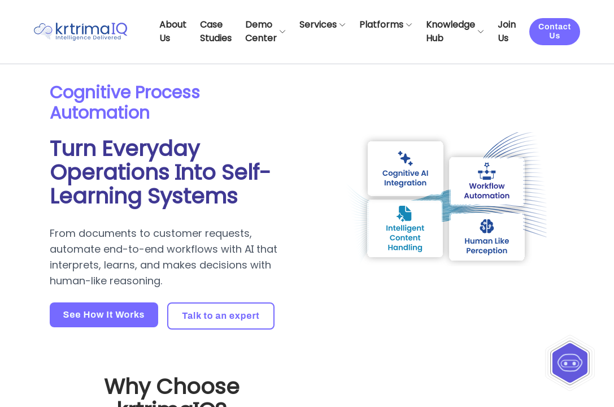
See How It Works (104, 314)
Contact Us (554, 31)
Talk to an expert (220, 316)
